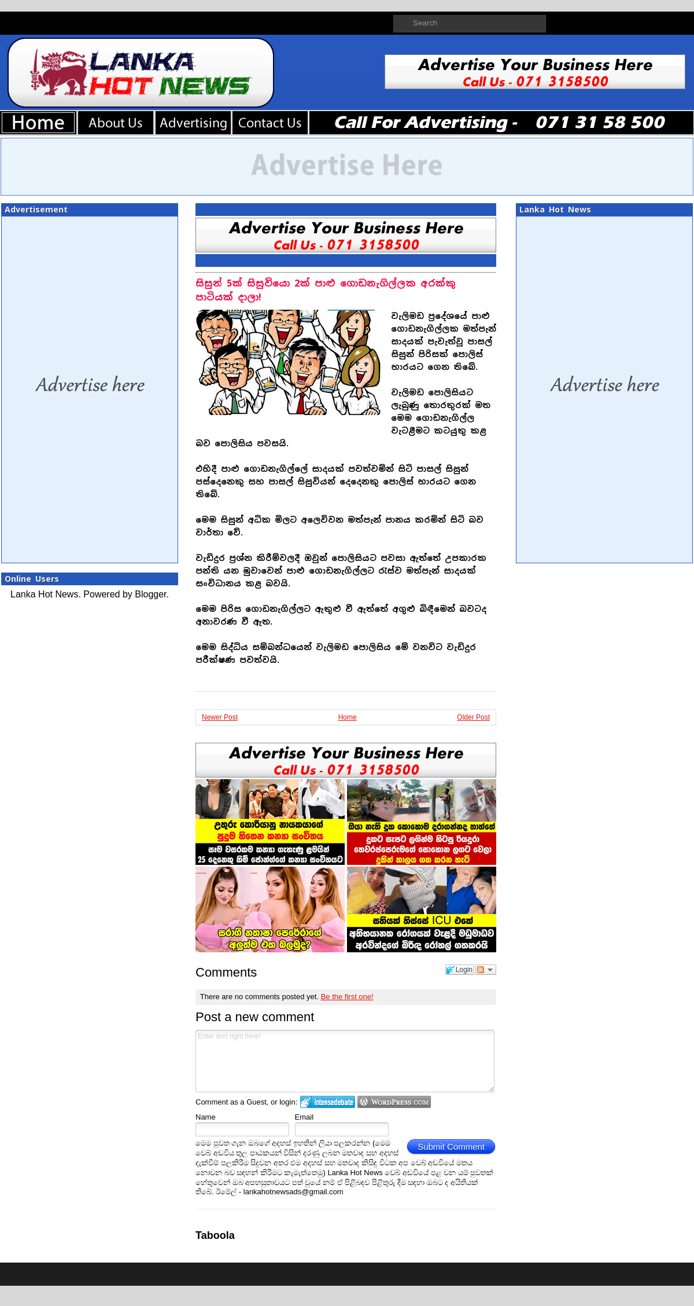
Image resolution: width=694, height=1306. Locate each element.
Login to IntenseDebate (327, 1102)
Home (347, 717)
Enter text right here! (344, 1061)
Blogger (150, 594)
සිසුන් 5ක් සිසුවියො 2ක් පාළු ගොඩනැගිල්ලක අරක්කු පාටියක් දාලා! (325, 290)
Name (205, 1117)
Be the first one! (347, 996)
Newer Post (220, 717)
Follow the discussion (485, 969)
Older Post (473, 717)
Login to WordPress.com (394, 1102)
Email (304, 1117)
